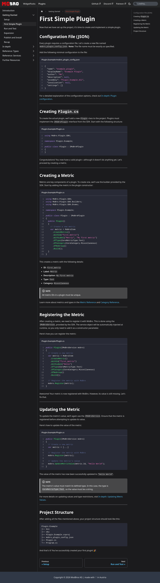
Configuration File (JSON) (143, 13)
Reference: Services (11, 55)
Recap (7, 42)
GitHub (96, 3)
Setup (7, 19)
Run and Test (10, 28)
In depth (6, 46)
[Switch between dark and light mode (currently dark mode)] (130, 4)
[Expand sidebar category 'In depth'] (33, 47)
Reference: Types (10, 51)
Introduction (8, 10)
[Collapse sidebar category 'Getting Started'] (33, 15)
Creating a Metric (140, 20)
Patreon (121, 3)
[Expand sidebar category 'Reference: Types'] (33, 51)
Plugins (41, 3)
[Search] (145, 4)
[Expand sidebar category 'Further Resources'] (33, 60)
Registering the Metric (142, 24)
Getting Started (9, 15)
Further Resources (11, 60)
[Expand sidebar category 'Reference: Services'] (33, 56)
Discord (108, 3)
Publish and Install (13, 37)
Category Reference (109, 302)
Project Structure (140, 31)
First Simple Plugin (13, 24)
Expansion (9, 33)
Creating (141, 16)
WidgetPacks (29, 3)
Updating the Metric (141, 27)
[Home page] (42, 11)
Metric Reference (88, 302)
